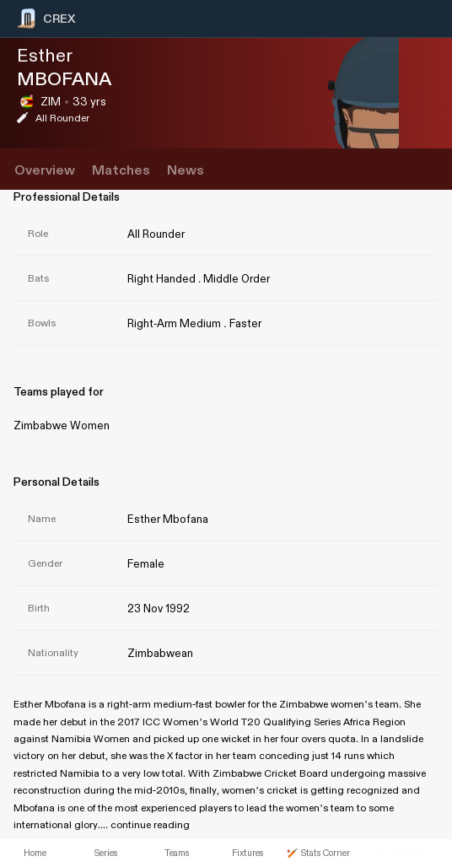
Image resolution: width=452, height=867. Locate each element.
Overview (44, 171)
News (185, 171)
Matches (121, 171)
